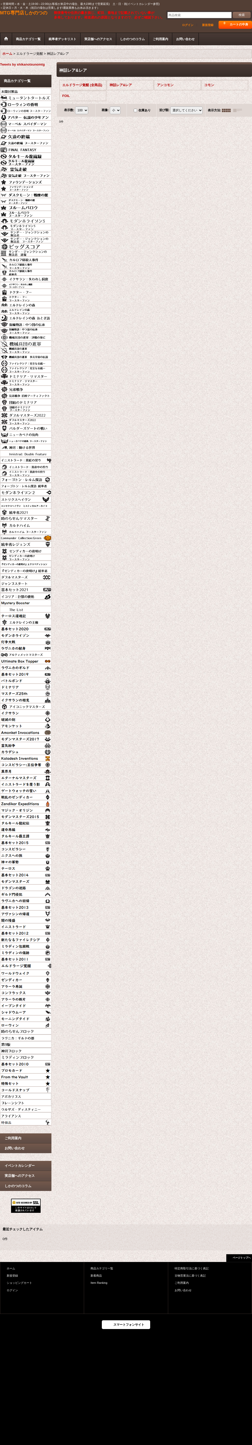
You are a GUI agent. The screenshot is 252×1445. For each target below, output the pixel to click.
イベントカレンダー (20, 1166)
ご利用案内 (13, 1138)
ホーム (11, 1268)
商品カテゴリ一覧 (102, 1268)
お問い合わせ (15, 1148)
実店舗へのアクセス (20, 1176)
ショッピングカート (19, 1282)
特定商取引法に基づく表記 (192, 1268)
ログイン (187, 24)
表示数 (69, 110)
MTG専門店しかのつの (23, 12)
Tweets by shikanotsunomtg (22, 64)
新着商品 (96, 1275)
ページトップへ (242, 1257)
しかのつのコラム (18, 1186)
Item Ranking (99, 1282)
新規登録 (207, 24)
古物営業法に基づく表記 (190, 1275)
